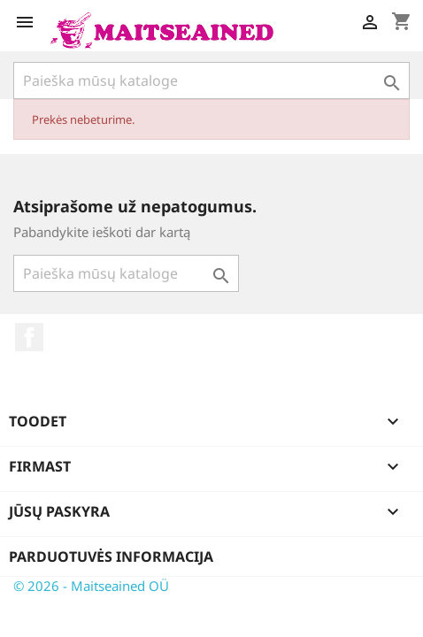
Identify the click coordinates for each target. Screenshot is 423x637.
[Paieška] (211, 80)
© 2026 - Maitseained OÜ (91, 586)
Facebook (29, 337)
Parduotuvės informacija (111, 556)
